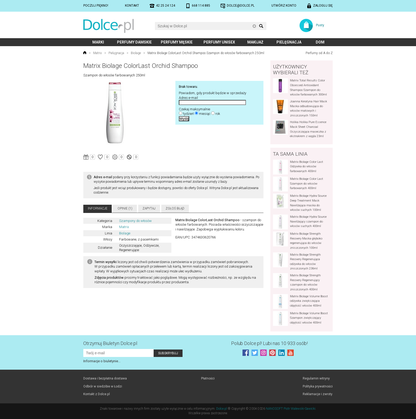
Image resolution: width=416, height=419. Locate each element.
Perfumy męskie (177, 42)
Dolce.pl (221, 409)
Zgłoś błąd (175, 208)
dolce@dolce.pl (240, 5)
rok (217, 114)
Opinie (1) (125, 208)
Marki (98, 42)
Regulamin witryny (316, 378)
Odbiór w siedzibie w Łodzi (102, 386)
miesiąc (204, 114)
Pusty (320, 25)
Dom (320, 42)
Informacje (97, 208)
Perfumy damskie (134, 42)
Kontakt (132, 5)
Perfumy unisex (219, 42)
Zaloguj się (323, 5)
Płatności (208, 378)
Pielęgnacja (288, 42)
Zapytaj (148, 208)
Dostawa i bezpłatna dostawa (105, 378)
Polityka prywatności (318, 386)
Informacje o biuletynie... (101, 361)
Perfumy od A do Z (319, 53)
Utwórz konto (283, 5)
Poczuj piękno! (95, 5)
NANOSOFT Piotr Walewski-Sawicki (290, 409)
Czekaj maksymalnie (194, 109)
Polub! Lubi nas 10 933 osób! (269, 343)
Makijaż (255, 42)
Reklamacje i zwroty (317, 394)
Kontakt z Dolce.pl (96, 394)
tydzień (188, 114)
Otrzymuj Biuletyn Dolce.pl (110, 343)
